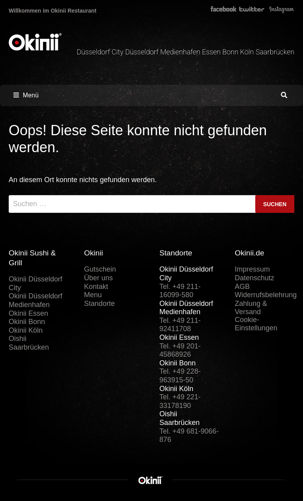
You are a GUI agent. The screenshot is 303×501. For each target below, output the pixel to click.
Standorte (99, 303)
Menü (26, 95)
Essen (212, 52)
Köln (248, 52)
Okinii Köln (26, 330)
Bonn (231, 52)
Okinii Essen (28, 313)
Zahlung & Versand (251, 308)
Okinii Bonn (27, 322)
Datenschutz (254, 278)
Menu (93, 295)
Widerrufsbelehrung (266, 295)
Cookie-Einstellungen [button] (256, 324)
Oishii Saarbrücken (29, 343)
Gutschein (100, 269)
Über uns (98, 278)
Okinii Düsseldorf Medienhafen (35, 300)
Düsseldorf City (101, 52)
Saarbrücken (275, 52)
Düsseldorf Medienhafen (163, 52)
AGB (242, 287)
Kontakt (96, 287)
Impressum (252, 269)
